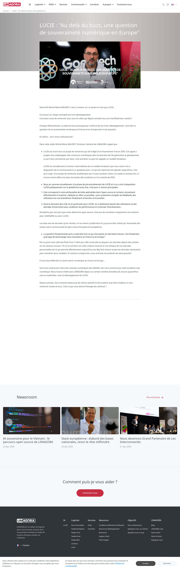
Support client (104, 536)
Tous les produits (77, 525)
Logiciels (39, 4)
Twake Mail (75, 540)
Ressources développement (109, 529)
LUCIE (65, 525)
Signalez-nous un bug (136, 532)
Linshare (74, 543)
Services (63, 4)
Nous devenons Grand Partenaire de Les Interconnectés (148, 440)
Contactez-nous (124, 4)
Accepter (146, 563)
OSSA (51, 4)
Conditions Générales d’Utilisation (111, 525)
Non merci (167, 563)
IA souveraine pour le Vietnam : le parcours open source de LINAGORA (28, 440)
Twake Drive (75, 536)
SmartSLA (91, 529)
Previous (9, 422)
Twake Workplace (77, 529)
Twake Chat (75, 532)
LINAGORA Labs (157, 529)
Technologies (104, 540)
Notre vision (155, 532)
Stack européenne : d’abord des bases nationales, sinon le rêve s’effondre (87, 440)
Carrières (94, 4)
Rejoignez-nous (157, 540)
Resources (103, 532)
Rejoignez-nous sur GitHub (138, 529)
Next (171, 422)
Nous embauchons (135, 525)
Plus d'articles (155, 397)
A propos (107, 4)
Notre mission (156, 536)
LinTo (73, 547)
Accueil (6, 11)
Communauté (77, 4)
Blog (153, 525)
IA (30, 4)
